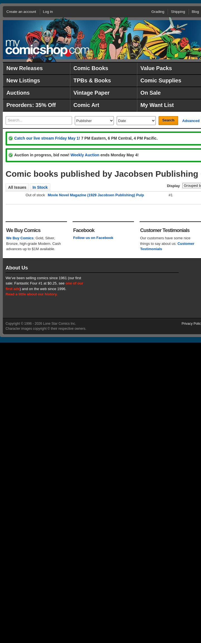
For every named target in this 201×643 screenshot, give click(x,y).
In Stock (39, 187)
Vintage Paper (91, 93)
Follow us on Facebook (93, 238)
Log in (48, 11)
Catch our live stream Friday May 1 (46, 138)
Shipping (178, 11)
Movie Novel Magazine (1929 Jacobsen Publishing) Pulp (96, 195)
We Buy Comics (20, 238)
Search (168, 120)
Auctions (18, 93)
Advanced (191, 121)
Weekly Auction (84, 155)
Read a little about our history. (32, 294)
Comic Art (86, 105)
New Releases (24, 68)
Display (173, 186)
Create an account (21, 11)
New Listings (23, 80)
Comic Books (90, 68)
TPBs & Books (92, 80)
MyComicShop (47, 48)
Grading (157, 11)
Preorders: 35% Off (31, 105)
